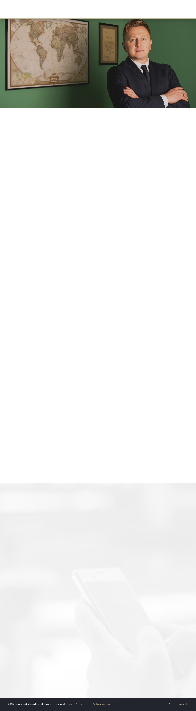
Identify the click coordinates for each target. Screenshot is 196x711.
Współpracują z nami (164, 8)
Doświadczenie (124, 8)
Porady (141, 8)
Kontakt (186, 8)
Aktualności (102, 8)
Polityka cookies (83, 704)
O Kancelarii (69, 8)
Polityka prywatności (102, 704)
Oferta (86, 8)
